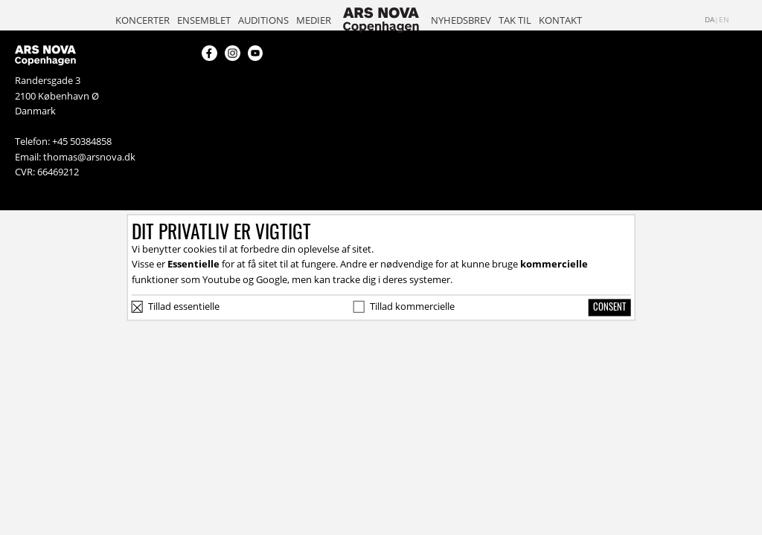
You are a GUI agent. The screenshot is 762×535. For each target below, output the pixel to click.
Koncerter (142, 20)
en (724, 20)
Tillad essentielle (184, 306)
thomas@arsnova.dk (89, 157)
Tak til (515, 20)
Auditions (263, 20)
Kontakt (560, 20)
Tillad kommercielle (412, 306)
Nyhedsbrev (461, 20)
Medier (313, 20)
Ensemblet (204, 20)
